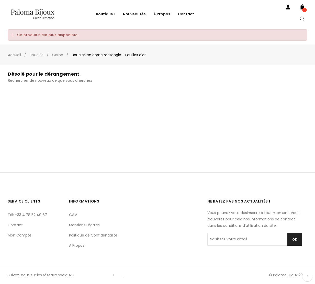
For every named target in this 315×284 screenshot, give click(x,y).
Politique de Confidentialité (93, 235)
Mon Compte (19, 235)
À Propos (76, 245)
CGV (73, 214)
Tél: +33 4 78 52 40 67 (27, 214)
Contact (15, 225)
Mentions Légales (84, 225)
